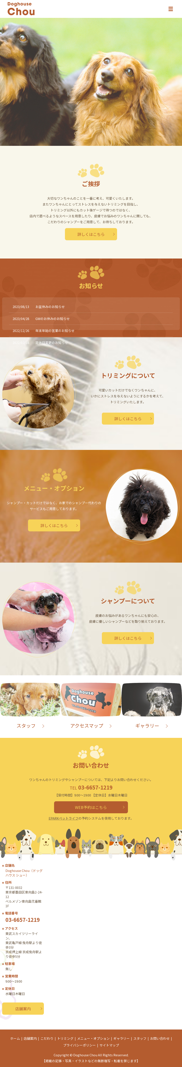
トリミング (65, 1038)
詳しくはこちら (91, 234)
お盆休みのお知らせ (50, 306)
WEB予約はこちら (91, 807)
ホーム (15, 1038)
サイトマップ (109, 1045)
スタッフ (139, 1038)
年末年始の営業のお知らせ (54, 330)
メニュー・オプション (93, 1038)
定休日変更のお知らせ (51, 342)
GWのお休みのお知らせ (52, 318)
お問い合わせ (160, 1038)
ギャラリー (121, 1038)
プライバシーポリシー (79, 1045)
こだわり (46, 1038)
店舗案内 (23, 1008)
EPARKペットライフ (63, 818)
